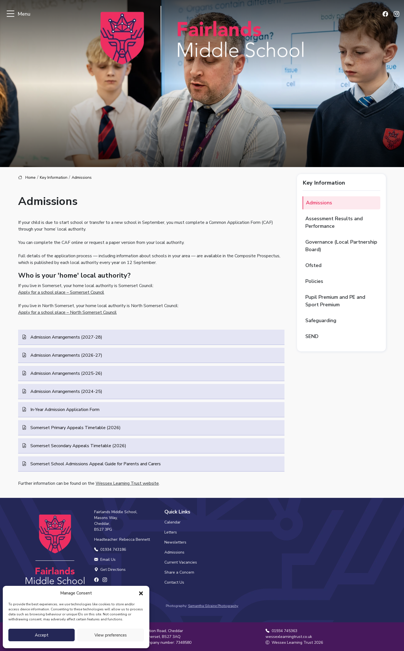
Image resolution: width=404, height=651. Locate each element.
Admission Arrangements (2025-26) (65, 373)
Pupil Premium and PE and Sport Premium (335, 301)
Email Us (105, 559)
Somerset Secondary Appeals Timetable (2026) (77, 446)
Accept (41, 635)
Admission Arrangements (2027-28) (65, 337)
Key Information (53, 177)
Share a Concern (179, 572)
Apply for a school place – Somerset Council (61, 292)
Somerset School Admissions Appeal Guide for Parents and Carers (95, 464)
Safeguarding (320, 320)
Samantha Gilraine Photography (213, 606)
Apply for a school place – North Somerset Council (67, 312)
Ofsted (313, 265)
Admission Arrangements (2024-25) (65, 391)
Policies (314, 281)
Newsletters (175, 542)
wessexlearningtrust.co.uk (289, 636)
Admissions (319, 202)
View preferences (110, 635)
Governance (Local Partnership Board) (341, 246)
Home (30, 177)
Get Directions (110, 569)
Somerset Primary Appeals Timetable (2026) (75, 428)
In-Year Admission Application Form (64, 410)
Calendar (172, 522)
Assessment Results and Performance (334, 222)
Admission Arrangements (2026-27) (65, 355)
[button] (141, 593)
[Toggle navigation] (10, 14)
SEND (311, 336)
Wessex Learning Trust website (127, 483)
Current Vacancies (180, 562)
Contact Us (174, 582)
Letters (170, 532)
